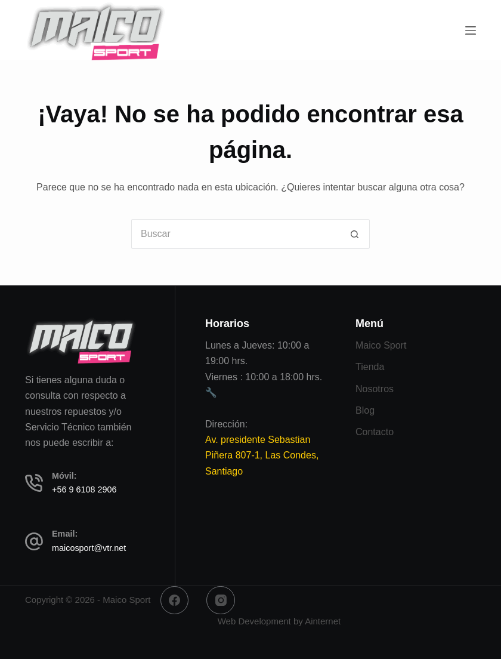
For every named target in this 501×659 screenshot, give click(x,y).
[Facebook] (174, 600)
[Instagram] (220, 600)
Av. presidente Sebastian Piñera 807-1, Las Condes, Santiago (261, 455)
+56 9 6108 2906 (84, 489)
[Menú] (470, 30)
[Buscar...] (235, 234)
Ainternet (323, 621)
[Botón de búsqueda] (355, 234)
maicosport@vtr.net (89, 548)
